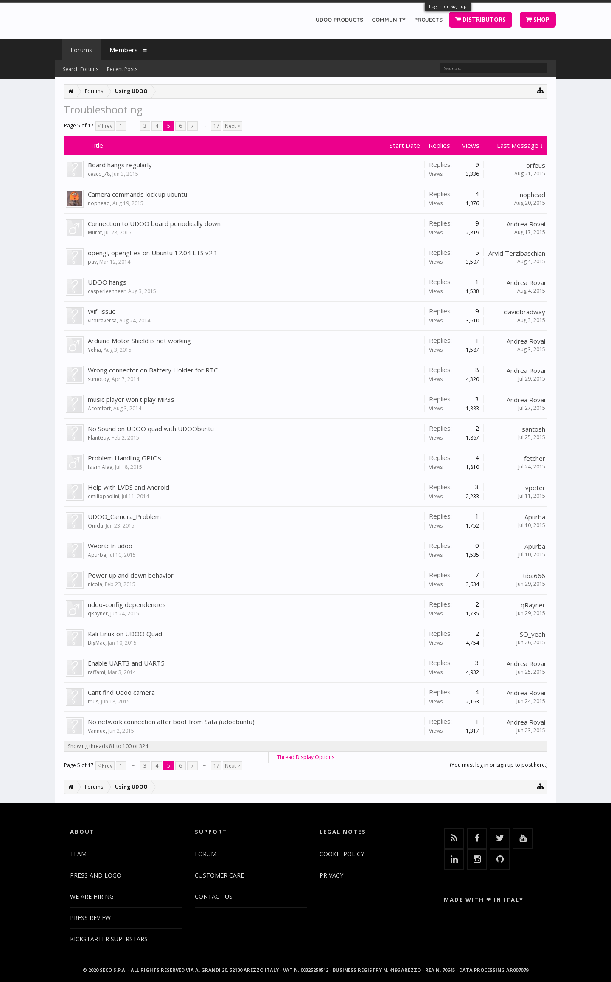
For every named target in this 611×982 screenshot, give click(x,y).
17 (216, 126)
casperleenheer (107, 291)
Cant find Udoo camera (121, 692)
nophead (99, 203)
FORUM (205, 854)
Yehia (94, 349)
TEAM (78, 854)
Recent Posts (122, 69)
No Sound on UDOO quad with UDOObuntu (151, 428)
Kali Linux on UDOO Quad (125, 633)
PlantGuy (98, 437)
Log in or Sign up (448, 6)
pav (92, 261)
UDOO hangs (107, 282)
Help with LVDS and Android (128, 487)
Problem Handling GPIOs (124, 458)
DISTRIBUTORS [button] (480, 19)
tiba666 (534, 575)
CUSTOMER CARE (219, 875)
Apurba (534, 517)
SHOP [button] (537, 19)
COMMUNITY (389, 19)
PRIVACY (331, 875)
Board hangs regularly (120, 165)
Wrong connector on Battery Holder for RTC (153, 370)
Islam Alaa (100, 467)
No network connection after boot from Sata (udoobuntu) (171, 721)
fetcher (534, 458)
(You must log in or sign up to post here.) (498, 764)
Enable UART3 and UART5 (126, 663)
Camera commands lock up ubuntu (137, 194)
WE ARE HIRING (92, 896)
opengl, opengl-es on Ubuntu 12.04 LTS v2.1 (153, 252)
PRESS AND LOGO (95, 875)
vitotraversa (102, 320)
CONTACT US (214, 896)
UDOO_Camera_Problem (124, 516)
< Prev (105, 126)
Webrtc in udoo (110, 546)
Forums (81, 49)
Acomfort (99, 408)
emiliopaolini (103, 496)
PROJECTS (428, 19)
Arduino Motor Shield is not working (139, 340)
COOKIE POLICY (342, 854)
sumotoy (98, 379)
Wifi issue (102, 311)
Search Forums (80, 69)
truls (93, 701)
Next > (232, 126)
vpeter (535, 487)
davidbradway (524, 312)
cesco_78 (99, 174)
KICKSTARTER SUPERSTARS (109, 939)
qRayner (98, 613)
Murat (95, 232)
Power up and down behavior (131, 575)
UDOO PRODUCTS (339, 19)
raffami (96, 672)
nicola (95, 584)
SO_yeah (532, 634)
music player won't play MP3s (131, 399)
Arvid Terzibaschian (516, 253)
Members (123, 49)
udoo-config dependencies (127, 604)
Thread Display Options (305, 757)
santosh (533, 429)
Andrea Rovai (526, 224)
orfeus (535, 165)
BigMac (96, 642)
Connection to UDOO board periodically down (154, 223)
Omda (95, 525)
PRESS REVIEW (90, 918)
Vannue (97, 730)
